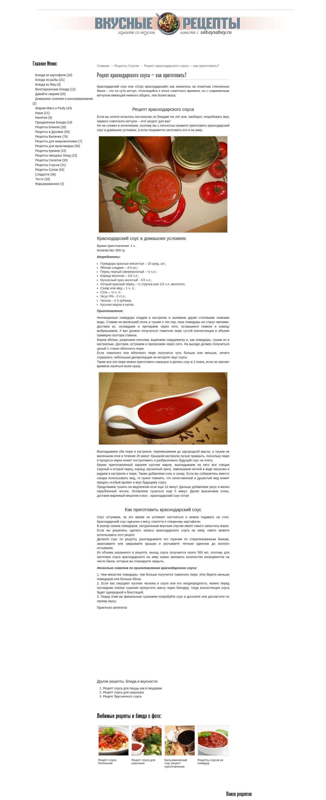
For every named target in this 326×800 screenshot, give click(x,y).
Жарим (256, 44)
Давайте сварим (47, 94)
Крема (171, 44)
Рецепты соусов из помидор (210, 761)
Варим (274, 44)
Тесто (239, 44)
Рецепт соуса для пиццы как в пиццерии (132, 688)
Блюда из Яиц (45, 84)
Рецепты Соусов (126, 66)
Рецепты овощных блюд (53, 155)
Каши (39, 113)
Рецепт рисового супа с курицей (261, 113)
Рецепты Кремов (47, 151)
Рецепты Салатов (48, 160)
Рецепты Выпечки (48, 136)
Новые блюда (250, 103)
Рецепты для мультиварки (54, 146)
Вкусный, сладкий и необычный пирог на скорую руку (261, 270)
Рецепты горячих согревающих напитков (260, 231)
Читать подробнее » (279, 143)
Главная (103, 66)
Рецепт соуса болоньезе (107, 761)
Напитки (41, 117)
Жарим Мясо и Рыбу (50, 108)
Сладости (42, 174)
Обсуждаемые (280, 103)
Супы (223, 44)
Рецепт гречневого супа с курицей (263, 149)
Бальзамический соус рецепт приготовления (175, 763)
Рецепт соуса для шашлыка (123, 692)
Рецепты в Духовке (49, 132)
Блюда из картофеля (50, 75)
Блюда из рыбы (46, 80)
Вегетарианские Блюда (52, 89)
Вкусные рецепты (51, 44)
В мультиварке (85, 44)
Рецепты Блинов (47, 127)
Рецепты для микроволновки (56, 141)
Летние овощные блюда (255, 189)
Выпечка (152, 44)
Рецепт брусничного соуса (122, 696)
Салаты (189, 44)
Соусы (208, 44)
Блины (133, 44)
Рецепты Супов (46, 169)
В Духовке (113, 44)
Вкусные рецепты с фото (180, 787)
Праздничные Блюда (50, 122)
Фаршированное (47, 184)
